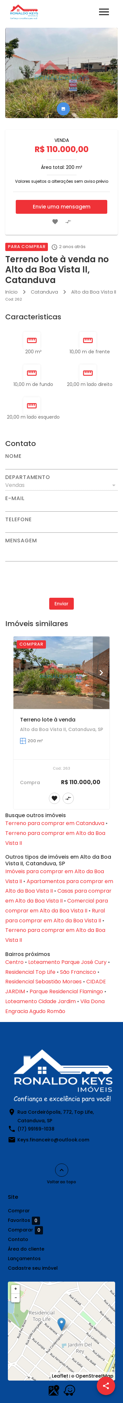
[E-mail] (61, 506)
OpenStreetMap (94, 1376)
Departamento (27, 477)
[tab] (63, 108)
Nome (13, 456)
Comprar (19, 1210)
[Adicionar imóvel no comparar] (68, 221)
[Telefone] (61, 527)
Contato (18, 1239)
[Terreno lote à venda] (61, 672)
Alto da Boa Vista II (93, 292)
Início (11, 292)
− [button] (15, 1297)
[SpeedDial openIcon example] (106, 1386)
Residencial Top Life (30, 972)
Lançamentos (24, 1258)
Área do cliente (26, 1249)
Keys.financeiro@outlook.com (53, 1139)
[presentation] (62, 579)
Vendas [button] (15, 485)
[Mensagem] (61, 552)
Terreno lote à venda (47, 719)
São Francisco (78, 972)
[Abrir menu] (103, 11)
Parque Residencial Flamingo (66, 991)
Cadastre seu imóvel (33, 1268)
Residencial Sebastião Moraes (43, 981)
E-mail (15, 498)
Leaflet (60, 1376)
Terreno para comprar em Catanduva (54, 823)
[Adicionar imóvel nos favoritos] (55, 221)
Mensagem (21, 540)
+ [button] (15, 1289)
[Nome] (61, 464)
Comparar (25, 1230)
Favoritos (24, 1221)
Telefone (18, 519)
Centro (14, 962)
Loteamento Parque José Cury (67, 962)
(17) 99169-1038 (35, 1129)
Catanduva (44, 292)
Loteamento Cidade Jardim (40, 1001)
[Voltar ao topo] (61, 1170)
